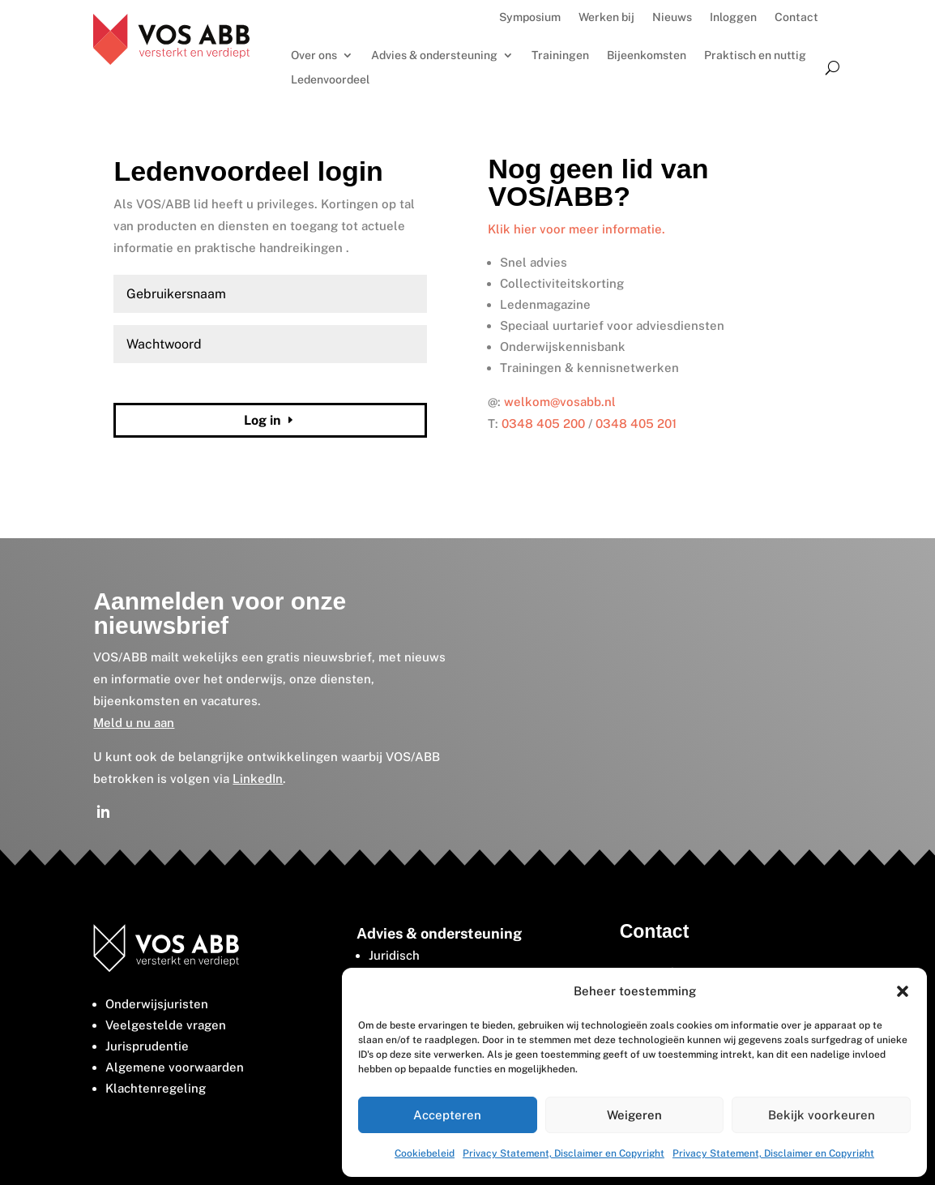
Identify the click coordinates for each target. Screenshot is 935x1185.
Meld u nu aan (133, 722)
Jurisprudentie (147, 1046)
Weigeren (634, 1115)
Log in (262, 420)
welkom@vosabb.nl (560, 402)
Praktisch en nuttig (755, 55)
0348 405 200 (543, 423)
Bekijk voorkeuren (821, 1115)
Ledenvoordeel (330, 80)
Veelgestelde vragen (165, 1025)
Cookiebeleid (425, 1153)
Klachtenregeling (155, 1088)
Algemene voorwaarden (174, 1067)
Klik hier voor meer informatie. (576, 229)
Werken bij (606, 17)
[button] (902, 991)
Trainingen (560, 55)
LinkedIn (258, 778)
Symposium (530, 17)
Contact (796, 17)
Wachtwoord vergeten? (166, 381)
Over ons (314, 55)
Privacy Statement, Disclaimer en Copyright (563, 1153)
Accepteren (447, 1115)
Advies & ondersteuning (434, 55)
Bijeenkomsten (646, 55)
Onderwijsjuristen (156, 1004)
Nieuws (672, 17)
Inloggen (733, 17)
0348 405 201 (636, 423)
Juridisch (394, 955)
